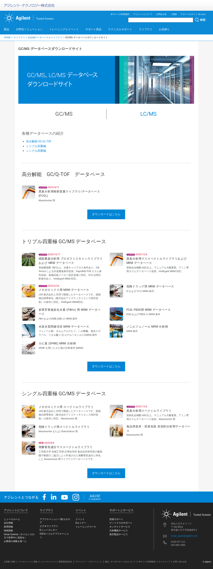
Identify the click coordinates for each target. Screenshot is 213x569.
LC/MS (148, 114)
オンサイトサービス (119, 526)
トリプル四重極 (36, 146)
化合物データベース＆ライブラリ (45, 37)
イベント (80, 519)
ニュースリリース (48, 562)
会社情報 (8, 523)
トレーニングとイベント (64, 29)
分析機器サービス (118, 530)
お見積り (164, 29)
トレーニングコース (85, 526)
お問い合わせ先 (179, 562)
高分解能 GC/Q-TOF (38, 141)
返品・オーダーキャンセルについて (120, 562)
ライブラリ (145, 29)
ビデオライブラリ (49, 526)
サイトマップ (164, 562)
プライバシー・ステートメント (88, 562)
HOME (7, 37)
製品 (6, 29)
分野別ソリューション (29, 29)
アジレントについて (142, 14)
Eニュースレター (48, 530)
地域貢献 (8, 530)
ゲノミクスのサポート (120, 523)
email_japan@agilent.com (184, 536)
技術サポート (116, 519)
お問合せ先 (161, 14)
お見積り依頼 (9, 562)
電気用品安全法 (65, 562)
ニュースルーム (12, 519)
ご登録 (173, 14)
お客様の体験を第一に (15, 541)
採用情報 (8, 526)
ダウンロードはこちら (106, 214)
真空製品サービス (118, 534)
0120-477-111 (178, 541)
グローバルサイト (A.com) (193, 14)
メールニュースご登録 (27, 562)
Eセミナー (80, 523)
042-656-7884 (178, 545)
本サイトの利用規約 (120, 14)
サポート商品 (93, 29)
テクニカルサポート (120, 29)
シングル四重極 (36, 150)
